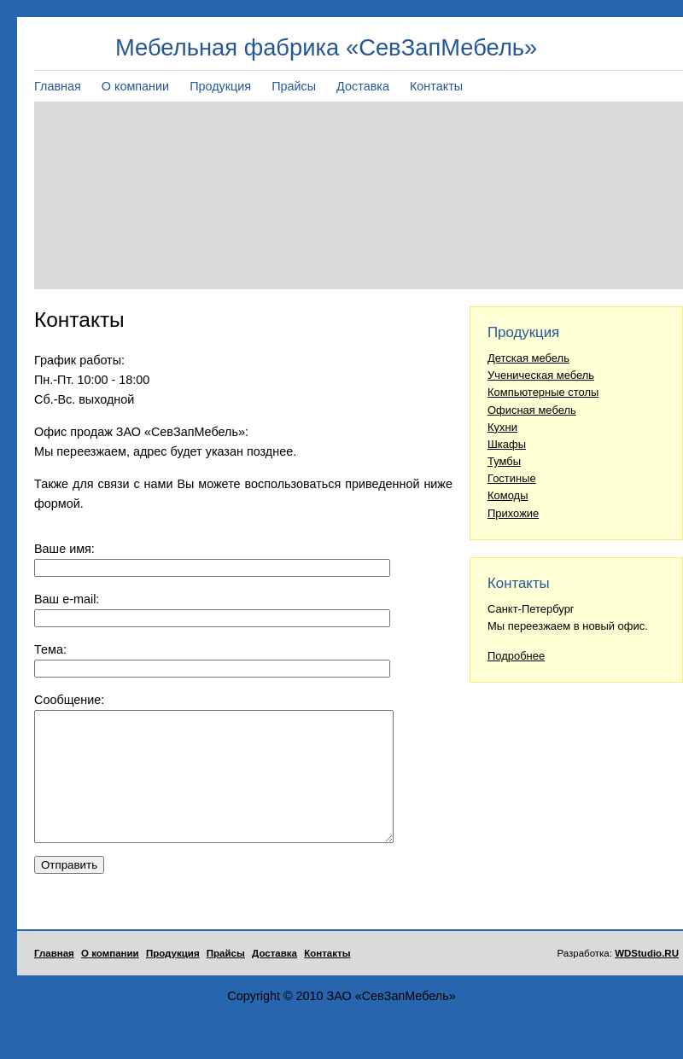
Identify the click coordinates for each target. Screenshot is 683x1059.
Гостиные (511, 478)
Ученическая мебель (540, 375)
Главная (57, 86)
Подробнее (516, 655)
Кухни (502, 427)
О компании (135, 86)
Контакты (436, 86)
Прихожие (513, 513)
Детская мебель (528, 358)
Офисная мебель (531, 410)
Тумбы (504, 461)
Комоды (507, 495)
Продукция (220, 86)
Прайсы (293, 86)
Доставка (362, 86)
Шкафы (506, 444)
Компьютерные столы (542, 392)
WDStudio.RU (647, 979)
